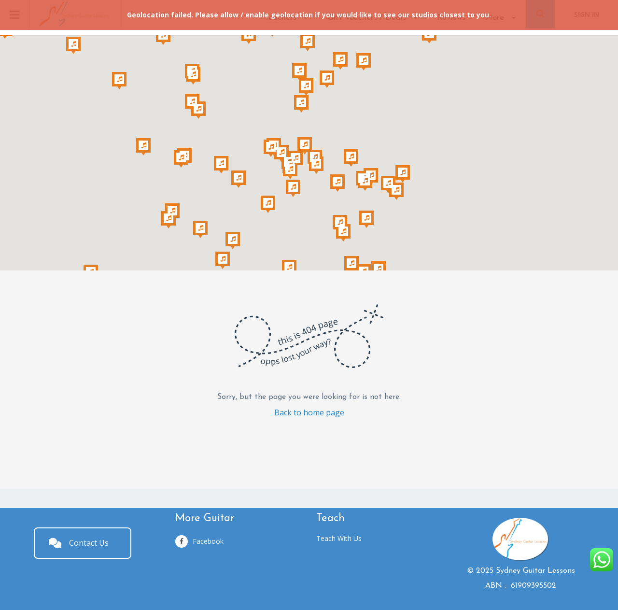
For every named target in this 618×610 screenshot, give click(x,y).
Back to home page (309, 412)
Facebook (199, 541)
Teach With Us (339, 538)
